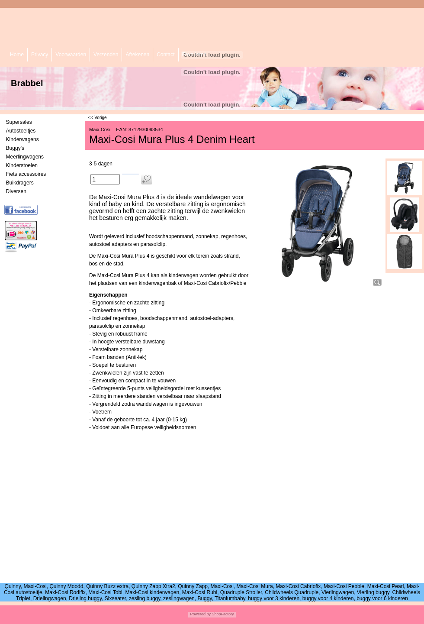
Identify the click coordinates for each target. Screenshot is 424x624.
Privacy (39, 55)
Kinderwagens (22, 139)
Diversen (16, 191)
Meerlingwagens (25, 157)
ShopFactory (222, 614)
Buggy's (15, 148)
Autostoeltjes (21, 131)
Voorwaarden (70, 55)
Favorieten (194, 55)
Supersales (19, 122)
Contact (165, 55)
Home (17, 55)
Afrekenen (137, 55)
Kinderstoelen (22, 165)
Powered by (200, 614)
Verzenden (105, 55)
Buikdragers (20, 183)
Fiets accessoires (26, 174)
